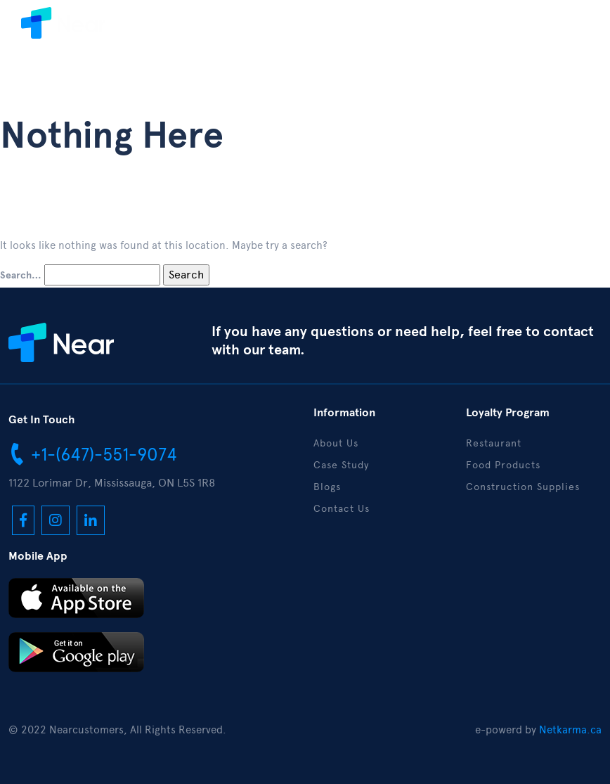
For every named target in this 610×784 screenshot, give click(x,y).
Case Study (341, 465)
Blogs (327, 487)
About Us (335, 443)
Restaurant (493, 443)
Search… (20, 276)
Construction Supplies (523, 487)
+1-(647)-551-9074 (92, 453)
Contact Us (341, 509)
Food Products (503, 465)
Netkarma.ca (570, 730)
